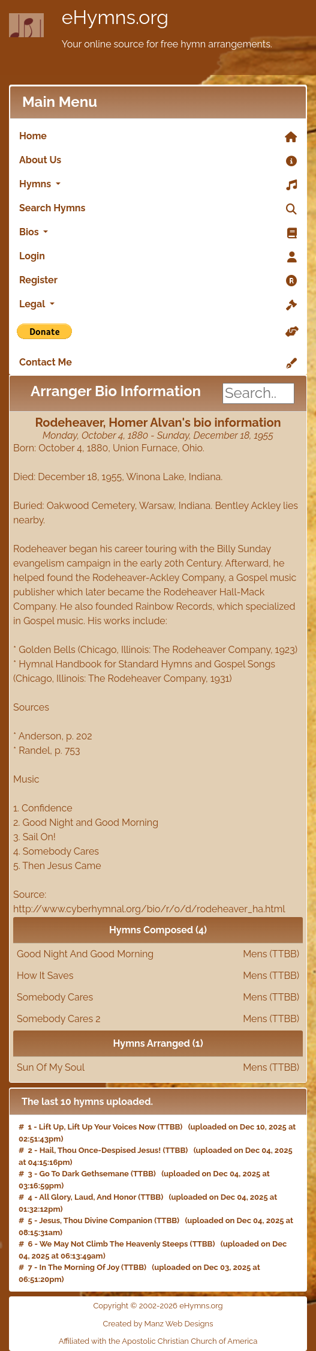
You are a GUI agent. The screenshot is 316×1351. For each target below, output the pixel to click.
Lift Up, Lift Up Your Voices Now (97, 1126)
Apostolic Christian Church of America (189, 1341)
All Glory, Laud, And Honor (87, 1197)
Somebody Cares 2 (158, 1019)
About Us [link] (158, 161)
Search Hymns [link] (158, 209)
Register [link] (158, 281)
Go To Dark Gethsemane (84, 1173)
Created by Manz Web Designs (158, 1323)
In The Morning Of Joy (79, 1267)
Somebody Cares (158, 997)
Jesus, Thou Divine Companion (95, 1220)
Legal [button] (158, 305)
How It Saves (158, 976)
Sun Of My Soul (158, 1068)
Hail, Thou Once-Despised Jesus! (100, 1150)
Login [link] (158, 257)
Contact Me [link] (158, 363)
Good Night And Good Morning (158, 954)
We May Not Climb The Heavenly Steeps (114, 1243)
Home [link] (158, 137)
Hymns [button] (158, 185)
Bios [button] (158, 233)
